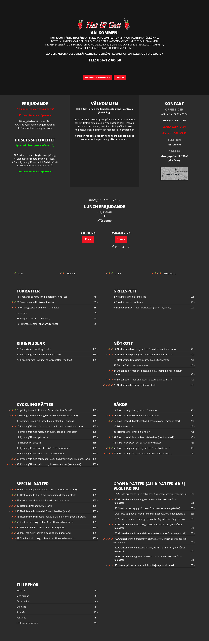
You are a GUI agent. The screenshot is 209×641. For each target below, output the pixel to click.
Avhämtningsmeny (97, 77)
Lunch (120, 77)
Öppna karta (174, 174)
